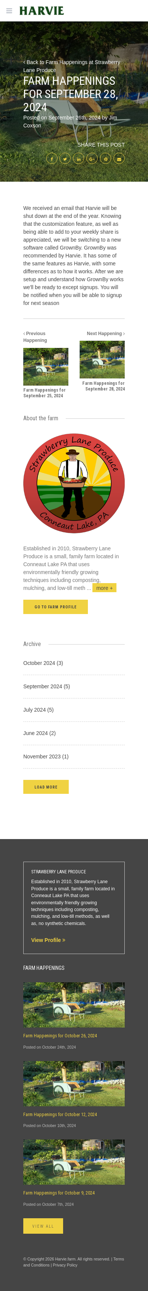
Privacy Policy (65, 1265)
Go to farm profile (56, 607)
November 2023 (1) (46, 756)
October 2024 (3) (43, 663)
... (102, 588)
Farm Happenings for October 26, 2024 (60, 1035)
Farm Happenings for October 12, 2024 (60, 1114)
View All (43, 1226)
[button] (46, 787)
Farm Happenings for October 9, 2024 (59, 1193)
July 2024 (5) (38, 710)
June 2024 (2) (39, 733)
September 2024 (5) (46, 686)
